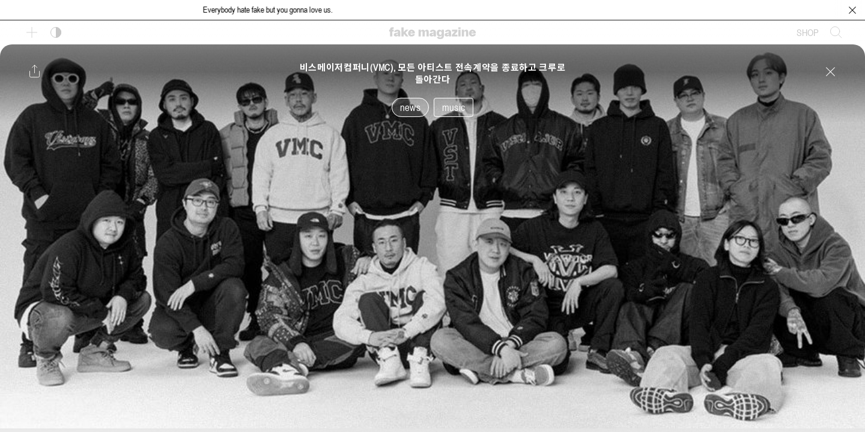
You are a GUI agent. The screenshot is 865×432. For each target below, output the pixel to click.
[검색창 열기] (836, 32)
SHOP (808, 32)
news (410, 107)
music (453, 107)
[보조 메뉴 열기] (32, 32)
